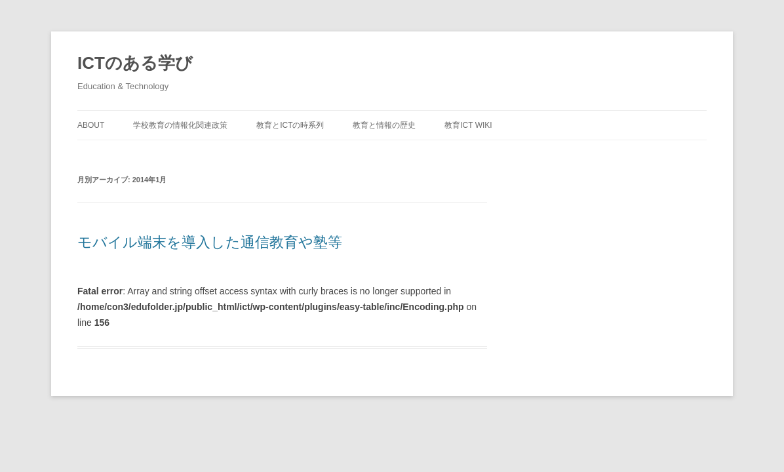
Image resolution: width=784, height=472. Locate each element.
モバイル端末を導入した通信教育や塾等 (209, 242)
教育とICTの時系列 (290, 125)
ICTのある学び (135, 63)
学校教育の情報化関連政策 (180, 125)
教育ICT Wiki (468, 125)
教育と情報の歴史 (384, 125)
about (90, 125)
